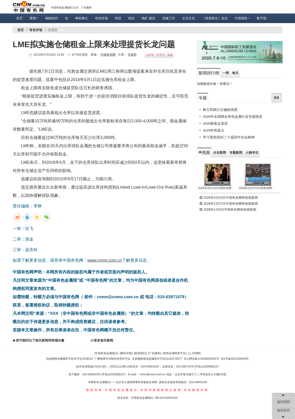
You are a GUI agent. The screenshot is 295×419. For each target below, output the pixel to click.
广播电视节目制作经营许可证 (112, 358)
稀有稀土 (81, 18)
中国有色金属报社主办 (64, 7)
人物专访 (251, 152)
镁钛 (131, 18)
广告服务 (86, 7)
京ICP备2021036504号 (235, 358)
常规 (169, 55)
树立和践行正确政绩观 (220, 110)
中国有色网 (107, 54)
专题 (202, 98)
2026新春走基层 (215, 123)
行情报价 (242, 18)
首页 (19, 18)
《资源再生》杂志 (215, 18)
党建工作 (168, 18)
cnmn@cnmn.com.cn (153, 374)
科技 (118, 18)
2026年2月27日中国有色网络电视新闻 (258, 188)
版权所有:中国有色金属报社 (112, 390)
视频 (204, 152)
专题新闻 (235, 152)
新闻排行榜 (208, 73)
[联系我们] (140, 353)
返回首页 (283, 410)
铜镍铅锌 (51, 18)
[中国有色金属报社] (106, 353)
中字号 (160, 55)
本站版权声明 (196, 390)
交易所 (132, 54)
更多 (276, 97)
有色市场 (101, 18)
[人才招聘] (194, 353)
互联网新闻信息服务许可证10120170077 (157, 358)
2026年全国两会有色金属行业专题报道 (232, 116)
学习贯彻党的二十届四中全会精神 (229, 137)
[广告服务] (154, 353)
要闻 (34, 18)
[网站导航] (126, 353)
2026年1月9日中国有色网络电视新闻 (227, 209)
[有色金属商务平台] (174, 353)
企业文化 (188, 18)
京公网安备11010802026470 (201, 358)
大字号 (150, 55)
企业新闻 (219, 152)
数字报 (261, 18)
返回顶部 (283, 402)
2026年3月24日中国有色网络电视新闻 (217, 188)
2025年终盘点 (213, 130)
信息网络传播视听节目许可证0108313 (69, 358)
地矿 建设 (148, 18)
